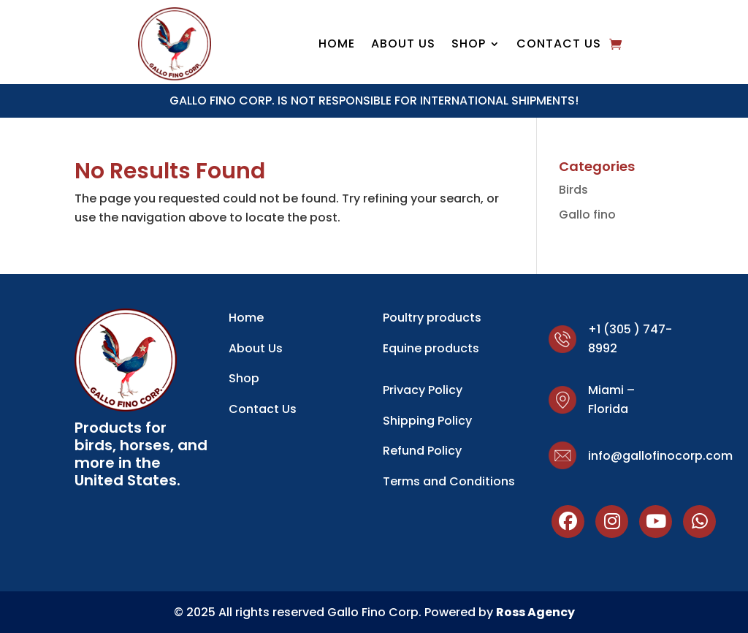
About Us (403, 45)
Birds (573, 189)
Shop (244, 378)
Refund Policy (422, 450)
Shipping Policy (427, 420)
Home (336, 45)
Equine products (431, 348)
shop (468, 45)
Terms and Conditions (449, 481)
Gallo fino (587, 214)
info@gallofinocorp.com (660, 455)
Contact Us (558, 45)
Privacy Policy (422, 390)
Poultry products (432, 317)
